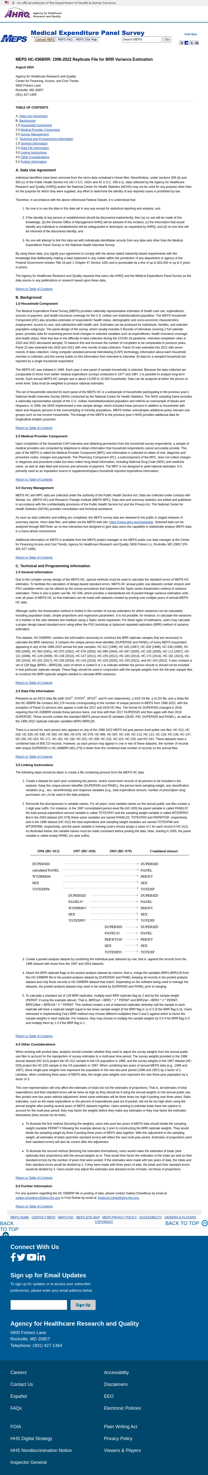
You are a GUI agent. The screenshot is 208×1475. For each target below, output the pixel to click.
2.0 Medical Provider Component (41, 436)
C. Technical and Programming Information (53, 566)
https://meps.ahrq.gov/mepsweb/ (131, 522)
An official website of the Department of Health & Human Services (66, 3)
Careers (18, 1372)
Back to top (186, 1223)
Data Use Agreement (33, 116)
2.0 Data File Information (35, 691)
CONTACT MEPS (43, 1217)
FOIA (15, 1426)
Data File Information (35, 148)
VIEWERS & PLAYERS (180, 1217)
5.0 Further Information (34, 1186)
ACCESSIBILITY (150, 1217)
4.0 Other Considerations (36, 1044)
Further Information (34, 161)
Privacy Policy (118, 1438)
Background (27, 120)
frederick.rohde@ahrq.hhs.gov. (119, 1198)
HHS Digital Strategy (31, 1438)
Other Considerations (35, 157)
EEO (109, 1396)
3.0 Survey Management (35, 488)
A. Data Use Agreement (36, 170)
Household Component (36, 125)
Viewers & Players (122, 1450)
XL (197, 43)
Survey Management (35, 134)
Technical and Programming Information (46, 139)
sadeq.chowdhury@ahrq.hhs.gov (38, 1198)
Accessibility (116, 1372)
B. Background (29, 297)
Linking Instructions (34, 152)
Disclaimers (116, 1384)
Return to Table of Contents (34, 289)
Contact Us (21, 1384)
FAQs (16, 1408)
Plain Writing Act (120, 1426)
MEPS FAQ (66, 1217)
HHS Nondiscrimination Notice (41, 1450)
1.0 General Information (34, 572)
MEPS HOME (19, 1217)
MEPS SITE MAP (88, 1217)
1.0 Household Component (37, 303)
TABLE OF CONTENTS (32, 107)
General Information (34, 143)
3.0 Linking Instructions (34, 765)
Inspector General (28, 1462)
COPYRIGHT (104, 1222)
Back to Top (9, 1229)
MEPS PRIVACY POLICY (119, 1217)
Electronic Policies (122, 1408)
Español (18, 1396)
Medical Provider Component (40, 130)
